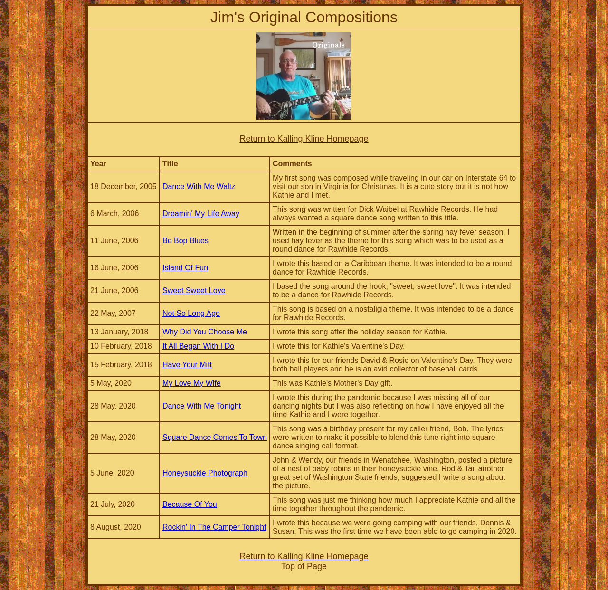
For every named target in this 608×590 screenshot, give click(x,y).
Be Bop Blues (185, 241)
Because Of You (189, 504)
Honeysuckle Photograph (204, 473)
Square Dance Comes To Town (214, 437)
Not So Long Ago (191, 313)
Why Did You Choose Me (204, 332)
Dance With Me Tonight (201, 406)
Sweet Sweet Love (194, 290)
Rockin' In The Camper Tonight (214, 527)
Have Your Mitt (187, 365)
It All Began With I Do (198, 346)
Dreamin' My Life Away (200, 213)
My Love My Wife (191, 383)
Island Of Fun (185, 268)
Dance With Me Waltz (198, 186)
